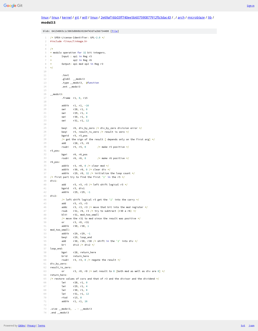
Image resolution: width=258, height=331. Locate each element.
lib (210, 17)
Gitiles (21, 325)
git (77, 17)
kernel (67, 17)
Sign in (250, 5)
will (84, 17)
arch (181, 17)
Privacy (31, 325)
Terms (41, 325)
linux (45, 17)
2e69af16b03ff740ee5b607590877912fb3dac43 (136, 17)
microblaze (196, 17)
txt (243, 325)
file (115, 31)
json (251, 325)
